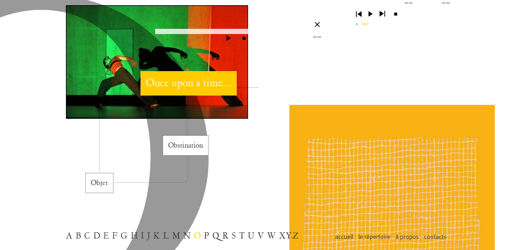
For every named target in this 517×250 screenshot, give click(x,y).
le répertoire (374, 237)
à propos (407, 237)
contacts (435, 237)
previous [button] (359, 14)
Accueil (344, 237)
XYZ (289, 236)
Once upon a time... (188, 83)
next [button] (382, 14)
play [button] (371, 14)
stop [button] (395, 14)
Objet (99, 183)
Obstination (185, 145)
